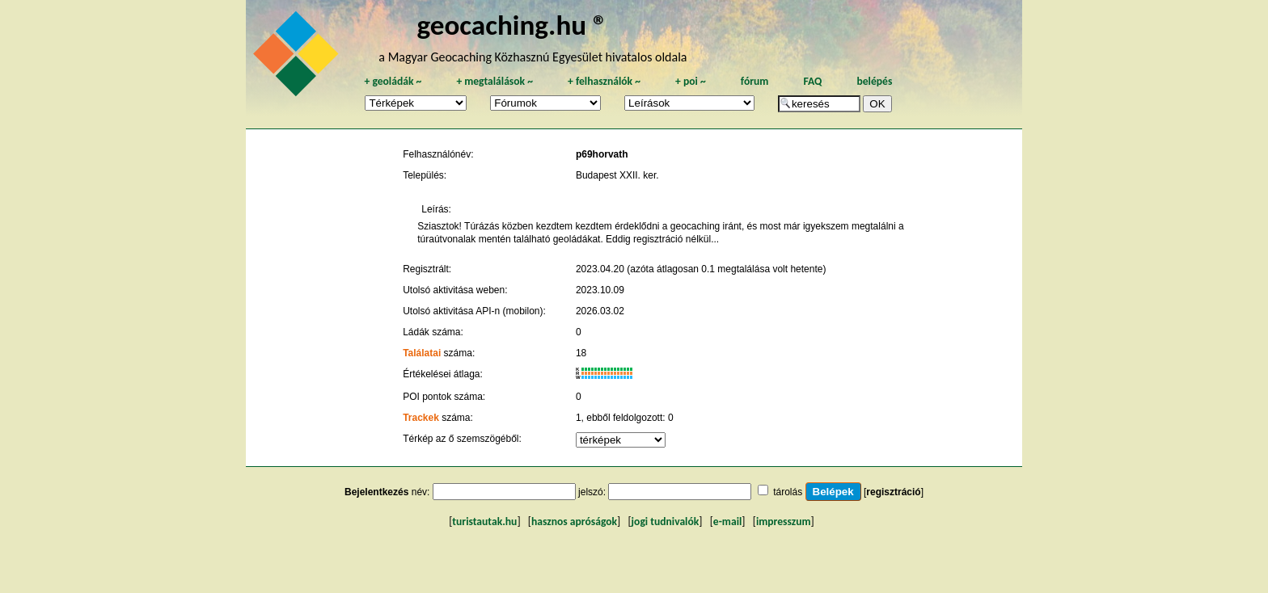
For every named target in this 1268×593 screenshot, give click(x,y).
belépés (874, 81)
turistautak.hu (484, 521)
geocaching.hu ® (511, 24)
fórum (755, 81)
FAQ (812, 81)
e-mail (727, 521)
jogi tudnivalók (666, 521)
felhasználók (604, 81)
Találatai (422, 353)
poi (690, 81)
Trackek (421, 417)
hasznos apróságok (574, 521)
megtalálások (494, 81)
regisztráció (893, 492)
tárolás (787, 492)
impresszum (783, 521)
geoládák (392, 81)
